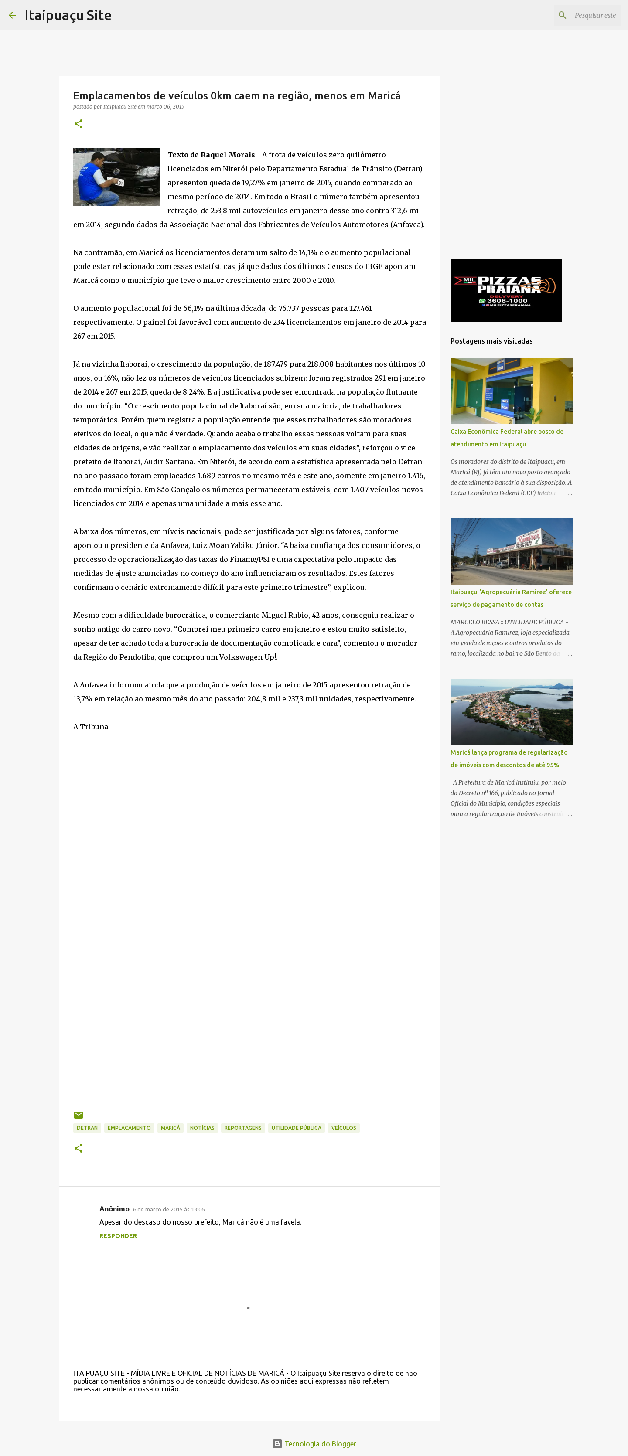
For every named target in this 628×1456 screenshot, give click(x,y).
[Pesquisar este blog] (575, 15)
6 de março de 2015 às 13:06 (169, 1209)
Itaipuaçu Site (68, 15)
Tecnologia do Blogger (314, 1444)
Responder (118, 1235)
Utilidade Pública (296, 1128)
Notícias (202, 1128)
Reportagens (243, 1128)
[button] (78, 124)
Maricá (170, 1128)
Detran (87, 1128)
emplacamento (129, 1128)
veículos (343, 1128)
